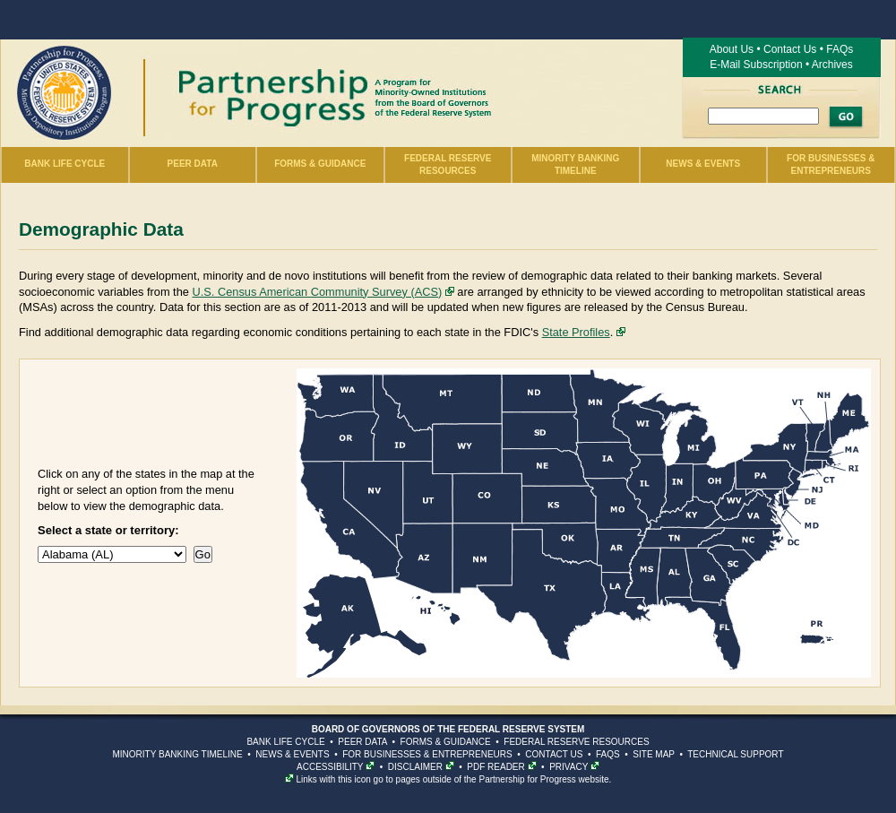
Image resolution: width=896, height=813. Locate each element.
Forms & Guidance (320, 164)
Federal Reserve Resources (447, 164)
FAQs (839, 49)
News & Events (703, 164)
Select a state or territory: (108, 530)
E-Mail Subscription (756, 64)
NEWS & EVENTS (292, 754)
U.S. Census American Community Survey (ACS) (317, 291)
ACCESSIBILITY (330, 767)
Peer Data (193, 164)
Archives (832, 64)
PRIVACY (568, 767)
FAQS (608, 754)
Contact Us (789, 49)
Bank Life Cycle (64, 164)
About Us (732, 49)
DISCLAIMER (415, 767)
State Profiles (576, 332)
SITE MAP (654, 754)
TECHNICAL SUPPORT (735, 754)
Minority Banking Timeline (575, 164)
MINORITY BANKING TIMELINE (177, 754)
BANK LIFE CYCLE (285, 742)
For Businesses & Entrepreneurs (830, 164)
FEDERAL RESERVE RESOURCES (576, 742)
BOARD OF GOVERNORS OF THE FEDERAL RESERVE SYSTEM (448, 729)
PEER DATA (362, 742)
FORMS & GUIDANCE (446, 742)
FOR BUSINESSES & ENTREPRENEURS (427, 754)
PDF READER (495, 767)
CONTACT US (553, 754)
